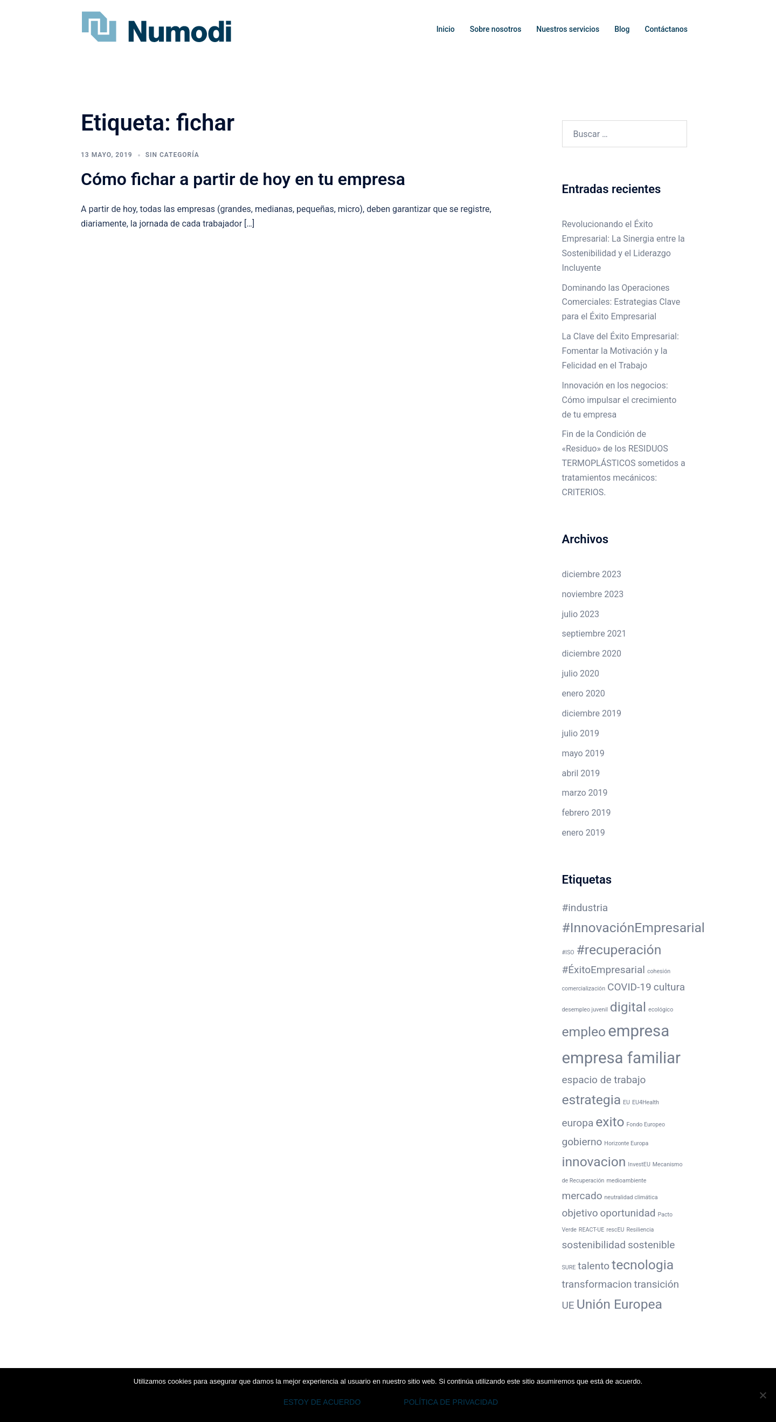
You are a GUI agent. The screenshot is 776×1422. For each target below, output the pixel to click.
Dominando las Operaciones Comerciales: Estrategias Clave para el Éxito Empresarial (621, 302)
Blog (621, 29)
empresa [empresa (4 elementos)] (638, 1031)
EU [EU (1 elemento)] (626, 1102)
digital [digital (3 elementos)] (628, 1007)
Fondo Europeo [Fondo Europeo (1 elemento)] (645, 1124)
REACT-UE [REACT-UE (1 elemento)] (591, 1229)
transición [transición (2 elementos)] (656, 1284)
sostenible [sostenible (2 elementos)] (651, 1245)
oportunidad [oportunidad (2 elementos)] (628, 1213)
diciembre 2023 (591, 574)
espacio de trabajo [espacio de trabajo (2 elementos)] (604, 1080)
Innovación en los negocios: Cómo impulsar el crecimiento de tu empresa (619, 400)
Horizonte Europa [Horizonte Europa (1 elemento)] (626, 1143)
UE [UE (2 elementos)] (568, 1305)
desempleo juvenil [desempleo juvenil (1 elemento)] (585, 1009)
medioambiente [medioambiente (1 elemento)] (626, 1180)
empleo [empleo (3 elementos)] (584, 1032)
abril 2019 (581, 773)
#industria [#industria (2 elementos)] (585, 907)
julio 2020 (581, 673)
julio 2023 (581, 614)
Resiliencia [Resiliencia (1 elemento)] (640, 1229)
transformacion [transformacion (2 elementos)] (597, 1284)
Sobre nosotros (496, 29)
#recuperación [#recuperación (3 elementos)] (619, 950)
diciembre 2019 (591, 713)
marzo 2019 (585, 793)
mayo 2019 (583, 753)
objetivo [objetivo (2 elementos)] (580, 1213)
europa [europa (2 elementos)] (578, 1123)
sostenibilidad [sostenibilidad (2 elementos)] (594, 1245)
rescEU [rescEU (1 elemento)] (615, 1229)
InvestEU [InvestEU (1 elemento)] (639, 1164)
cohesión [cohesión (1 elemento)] (658, 971)
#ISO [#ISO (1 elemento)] (568, 952)
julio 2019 (581, 733)
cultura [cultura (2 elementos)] (669, 987)
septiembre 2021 (594, 633)
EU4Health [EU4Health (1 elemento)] (645, 1102)
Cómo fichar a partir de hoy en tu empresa (243, 179)
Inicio (445, 29)
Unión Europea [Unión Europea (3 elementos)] (619, 1304)
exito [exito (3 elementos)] (609, 1122)
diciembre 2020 (591, 653)
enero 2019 (583, 833)
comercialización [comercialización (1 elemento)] (584, 988)
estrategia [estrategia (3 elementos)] (591, 1099)
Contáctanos (666, 29)
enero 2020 (583, 693)
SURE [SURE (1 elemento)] (569, 1267)
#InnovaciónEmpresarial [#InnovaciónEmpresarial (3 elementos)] (633, 927)
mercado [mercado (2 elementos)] (582, 1195)
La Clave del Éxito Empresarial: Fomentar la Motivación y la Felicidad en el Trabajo (620, 351)
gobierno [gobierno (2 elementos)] (582, 1142)
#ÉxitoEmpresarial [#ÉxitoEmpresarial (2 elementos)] (603, 969)
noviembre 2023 (593, 594)
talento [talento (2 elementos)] (593, 1266)
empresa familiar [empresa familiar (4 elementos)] (621, 1058)
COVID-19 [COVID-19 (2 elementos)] (629, 987)
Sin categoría (172, 155)
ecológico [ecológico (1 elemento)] (660, 1009)
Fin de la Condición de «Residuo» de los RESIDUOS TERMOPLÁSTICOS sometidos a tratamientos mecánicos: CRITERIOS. (623, 463)
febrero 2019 (586, 813)
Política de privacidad (451, 1402)
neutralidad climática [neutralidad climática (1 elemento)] (630, 1197)
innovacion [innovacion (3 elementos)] (594, 1162)
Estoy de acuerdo (322, 1402)
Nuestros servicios (567, 29)
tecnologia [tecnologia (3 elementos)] (643, 1265)
